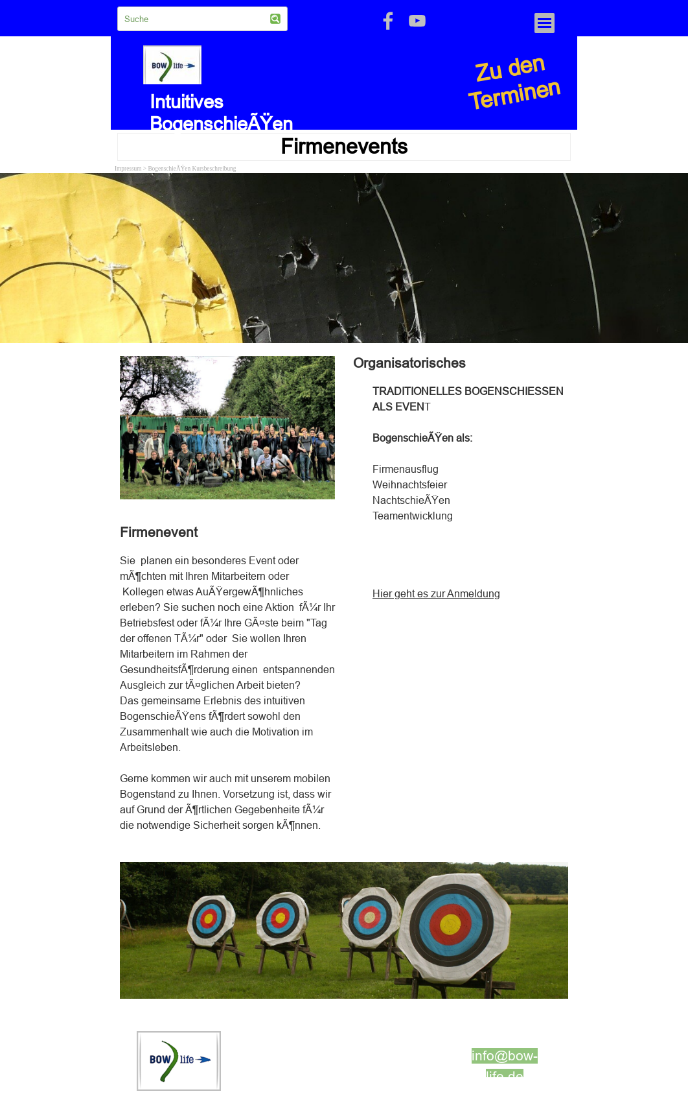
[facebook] (388, 21)
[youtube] (417, 21)
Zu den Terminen (514, 82)
